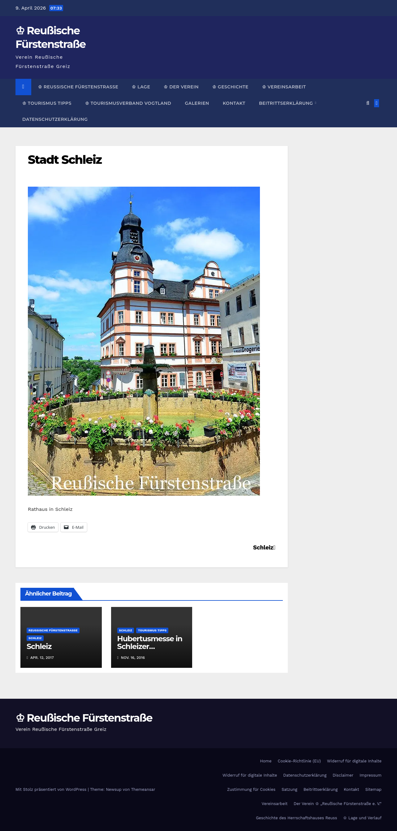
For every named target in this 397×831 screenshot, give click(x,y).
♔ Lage (141, 87)
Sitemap (373, 789)
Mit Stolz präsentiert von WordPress (51, 789)
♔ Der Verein (181, 87)
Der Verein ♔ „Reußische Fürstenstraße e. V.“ (338, 803)
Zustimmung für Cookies (251, 789)
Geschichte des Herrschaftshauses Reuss (296, 818)
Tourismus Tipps (152, 630)
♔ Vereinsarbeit (284, 87)
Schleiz (264, 547)
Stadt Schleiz (64, 159)
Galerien (197, 103)
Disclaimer (343, 775)
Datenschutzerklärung (55, 119)
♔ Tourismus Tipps (46, 103)
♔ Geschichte (230, 87)
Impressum (371, 775)
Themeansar (143, 789)
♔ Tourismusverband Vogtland (128, 103)
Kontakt (234, 103)
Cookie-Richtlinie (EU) (299, 761)
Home (265, 761)
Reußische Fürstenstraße (53, 630)
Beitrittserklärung (286, 103)
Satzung (289, 789)
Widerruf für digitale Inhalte (354, 761)
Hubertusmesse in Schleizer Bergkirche (149, 646)
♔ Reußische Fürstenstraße (78, 87)
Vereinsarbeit (275, 803)
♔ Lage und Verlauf (362, 818)
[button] (367, 103)
